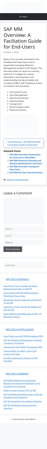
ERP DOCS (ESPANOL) (17, 279)
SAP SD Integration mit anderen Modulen (22, 401)
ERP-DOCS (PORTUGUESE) (20, 329)
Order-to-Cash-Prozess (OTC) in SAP (19, 390)
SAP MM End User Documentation (26, 172)
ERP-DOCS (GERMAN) (17, 373)
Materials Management (17, 179)
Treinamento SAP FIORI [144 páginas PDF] (22, 347)
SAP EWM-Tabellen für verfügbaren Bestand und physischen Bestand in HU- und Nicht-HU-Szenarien (22, 383)
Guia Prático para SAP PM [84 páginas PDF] (23, 336)
